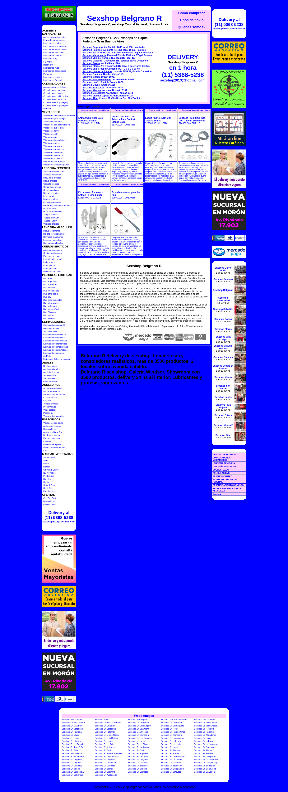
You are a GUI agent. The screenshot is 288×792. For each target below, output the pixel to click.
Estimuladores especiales (55, 341)
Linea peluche (50, 268)
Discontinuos (49, 501)
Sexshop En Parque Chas (173, 732)
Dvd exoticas (49, 287)
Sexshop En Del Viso (138, 756)
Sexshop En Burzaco (138, 766)
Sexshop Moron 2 (223, 425)
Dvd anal (47, 278)
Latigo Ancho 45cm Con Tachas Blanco (158, 119)
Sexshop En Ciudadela (171, 759)
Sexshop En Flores (203, 750)
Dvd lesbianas (50, 306)
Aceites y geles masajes (54, 37)
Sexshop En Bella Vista (73, 772)
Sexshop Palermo (92, 50)
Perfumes (47, 74)
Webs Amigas (144, 715)
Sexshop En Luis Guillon (106, 738)
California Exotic (50, 470)
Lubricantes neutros (52, 55)
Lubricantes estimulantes (55, 49)
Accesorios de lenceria (54, 171)
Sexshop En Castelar (138, 762)
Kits (45, 450)
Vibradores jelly (50, 134)
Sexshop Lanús (91, 82)
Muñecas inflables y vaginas (56, 359)
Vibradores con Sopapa (54, 161)
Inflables (47, 441)
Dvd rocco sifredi (51, 309)
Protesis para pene (52, 444)
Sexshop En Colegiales (205, 756)
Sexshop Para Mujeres (223, 406)
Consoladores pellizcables (55, 96)
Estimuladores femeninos (55, 344)
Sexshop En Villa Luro (72, 726)
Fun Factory (49, 491)
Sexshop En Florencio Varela (108, 753)
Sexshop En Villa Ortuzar (206, 722)
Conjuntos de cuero (52, 253)
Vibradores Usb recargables (56, 165)
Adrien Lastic (49, 457)
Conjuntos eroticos (52, 187)
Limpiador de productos (54, 40)
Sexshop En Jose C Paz (73, 747)
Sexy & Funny (49, 485)
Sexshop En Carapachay (205, 762)
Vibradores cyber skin (53, 128)
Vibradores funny (51, 131)
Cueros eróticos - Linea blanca (95, 110)
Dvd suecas (48, 315)
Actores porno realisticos (54, 87)
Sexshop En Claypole (138, 759)
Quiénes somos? (191, 27)
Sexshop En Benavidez (205, 769)
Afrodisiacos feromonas (54, 394)
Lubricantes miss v (52, 68)
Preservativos (49, 407)
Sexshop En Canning (71, 766)
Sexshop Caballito (92, 60)
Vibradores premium (52, 146)
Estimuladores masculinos (55, 347)
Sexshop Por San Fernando (174, 719)
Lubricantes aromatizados (55, 46)
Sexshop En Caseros (171, 762)
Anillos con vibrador (52, 121)
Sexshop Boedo (91, 63)
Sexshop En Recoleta (204, 729)
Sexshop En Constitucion (172, 756)
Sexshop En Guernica (204, 747)
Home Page (83, 106)
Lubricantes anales (52, 43)
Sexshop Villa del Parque (96, 58)
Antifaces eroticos (51, 391)
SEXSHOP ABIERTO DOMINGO (228, 485)
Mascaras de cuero (52, 271)
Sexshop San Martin (93, 87)
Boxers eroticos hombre (54, 234)
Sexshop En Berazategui (172, 769)
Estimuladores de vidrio (54, 337)
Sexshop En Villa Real (138, 722)
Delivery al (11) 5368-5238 (58, 515)
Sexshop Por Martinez (204, 719)
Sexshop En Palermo (204, 732)
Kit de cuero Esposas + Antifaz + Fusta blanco (90, 193)
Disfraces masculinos (53, 237)
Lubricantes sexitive (52, 77)
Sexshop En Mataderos (205, 735)
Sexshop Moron (91, 77)
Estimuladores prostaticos (55, 350)
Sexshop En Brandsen (171, 766)
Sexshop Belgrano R (124, 18)
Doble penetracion (51, 435)
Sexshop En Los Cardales (140, 738)
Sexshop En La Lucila (171, 744)
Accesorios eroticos (52, 388)
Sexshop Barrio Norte (94, 52)
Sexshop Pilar (90, 98)
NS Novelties (49, 473)
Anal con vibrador (51, 369)
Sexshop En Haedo (170, 747)
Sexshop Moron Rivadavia (96, 79)
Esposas (47, 400)
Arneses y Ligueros (52, 175)
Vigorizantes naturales (53, 416)
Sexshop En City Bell (71, 762)
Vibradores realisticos (53, 152)
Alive (45, 460)
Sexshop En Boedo (71, 769)
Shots (46, 482)
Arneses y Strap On (52, 432)
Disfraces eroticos (51, 193)
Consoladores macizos (54, 90)
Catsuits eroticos (51, 184)
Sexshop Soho (102, 719)
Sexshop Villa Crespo (94, 68)
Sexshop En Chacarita (105, 762)
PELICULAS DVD (221, 473)
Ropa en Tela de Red (53, 211)
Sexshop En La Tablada (73, 744)
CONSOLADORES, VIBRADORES (222, 459)
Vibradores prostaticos (53, 149)
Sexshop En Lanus (103, 741)
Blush (46, 463)
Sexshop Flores (91, 66)
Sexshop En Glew (70, 750)
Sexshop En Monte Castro (107, 735)
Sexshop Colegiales (93, 93)
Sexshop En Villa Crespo (205, 726)
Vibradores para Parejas (54, 118)
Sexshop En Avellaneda (106, 775)
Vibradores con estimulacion (56, 125)
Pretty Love (48, 476)
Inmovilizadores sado (53, 259)
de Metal (47, 356)
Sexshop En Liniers (203, 738)
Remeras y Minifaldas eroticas (57, 205)
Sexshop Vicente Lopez (95, 95)
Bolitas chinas (49, 429)
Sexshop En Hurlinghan (139, 747)
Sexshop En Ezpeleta (138, 753)
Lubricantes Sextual (52, 80)
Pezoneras (48, 413)
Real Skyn (48, 65)
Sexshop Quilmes (92, 74)
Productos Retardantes (54, 447)
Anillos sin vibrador (52, 426)
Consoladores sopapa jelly (55, 102)
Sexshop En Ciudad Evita (206, 759)
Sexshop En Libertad (71, 741)
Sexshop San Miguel (137, 719)
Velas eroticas (49, 410)
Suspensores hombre (53, 243)
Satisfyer (47, 479)
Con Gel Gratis (50, 498)
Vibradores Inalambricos (54, 140)
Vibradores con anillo (53, 423)
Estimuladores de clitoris (54, 334)
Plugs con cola (50, 381)
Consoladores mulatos (53, 93)
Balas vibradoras (51, 328)
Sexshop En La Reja (104, 744)
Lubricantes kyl (50, 58)
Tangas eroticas (50, 214)
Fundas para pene (51, 438)
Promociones (49, 504)
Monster (47, 108)
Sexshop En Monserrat (138, 735)
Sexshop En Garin (136, 750)
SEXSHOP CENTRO (222, 476)
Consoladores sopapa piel (55, 105)
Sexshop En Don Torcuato (107, 756)
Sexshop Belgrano (92, 47)
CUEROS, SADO (221, 470)
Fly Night (47, 62)
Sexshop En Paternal (104, 732)
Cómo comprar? (191, 13)
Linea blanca (49, 265)
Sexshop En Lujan (70, 738)
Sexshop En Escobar (204, 753)
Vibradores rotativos (52, 158)
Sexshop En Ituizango (105, 747)
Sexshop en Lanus (136, 741)
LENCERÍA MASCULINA (225, 466)
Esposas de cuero (51, 256)
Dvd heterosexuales (52, 300)
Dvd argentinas (50, 281)
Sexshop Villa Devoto (72, 753)
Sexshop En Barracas (138, 772)
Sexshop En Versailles (72, 729)
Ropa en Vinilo (50, 208)
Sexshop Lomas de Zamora (97, 71)
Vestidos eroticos (51, 224)
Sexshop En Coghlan (71, 759)
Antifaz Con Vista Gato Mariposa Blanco (90, 119)
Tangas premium (51, 218)
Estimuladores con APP (54, 325)
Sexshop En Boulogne (204, 766)
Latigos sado (49, 262)
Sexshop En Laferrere (171, 741)
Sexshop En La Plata (138, 744)
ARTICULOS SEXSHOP (224, 454)
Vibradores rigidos (51, 143)
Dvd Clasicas (49, 312)
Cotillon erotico (50, 397)
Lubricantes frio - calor (53, 52)
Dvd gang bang (50, 294)
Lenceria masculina (52, 240)
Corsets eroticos (50, 190)
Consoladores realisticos (54, 99)
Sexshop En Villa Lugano (139, 726)
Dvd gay (47, 297)
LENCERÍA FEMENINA (224, 463)
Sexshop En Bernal (104, 769)
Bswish (46, 467)
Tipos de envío (191, 20)
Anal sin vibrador (51, 372)
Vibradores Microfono (53, 155)
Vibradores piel (50, 137)
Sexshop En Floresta (170, 750)
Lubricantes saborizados (54, 71)
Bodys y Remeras (51, 231)
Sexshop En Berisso (137, 769)
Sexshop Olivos (91, 85)
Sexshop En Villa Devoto (172, 726)
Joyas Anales (49, 375)
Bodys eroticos (50, 181)
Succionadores (50, 331)
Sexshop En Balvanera (205, 772)
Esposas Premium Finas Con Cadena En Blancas (192, 119)
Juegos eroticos (50, 404)
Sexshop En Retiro (170, 729)
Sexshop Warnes (91, 90)
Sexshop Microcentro (94, 55)
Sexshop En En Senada (73, 756)
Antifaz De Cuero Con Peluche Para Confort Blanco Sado (123, 119)
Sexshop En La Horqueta (206, 744)
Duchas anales (50, 366)
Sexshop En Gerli (103, 750)
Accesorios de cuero (53, 250)
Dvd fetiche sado (51, 291)
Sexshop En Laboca (203, 741)
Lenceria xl (48, 196)
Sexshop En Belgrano (105, 772)
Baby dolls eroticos (52, 178)
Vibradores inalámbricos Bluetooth (59, 115)
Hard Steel (48, 488)
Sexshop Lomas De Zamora (108, 722)
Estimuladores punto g (53, 353)
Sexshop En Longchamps (173, 738)
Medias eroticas (50, 199)
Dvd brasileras (50, 284)
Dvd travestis (49, 318)
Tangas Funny (50, 221)
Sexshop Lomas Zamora (73, 722)
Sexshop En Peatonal (72, 732)
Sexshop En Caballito (105, 766)
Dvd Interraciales (51, 303)
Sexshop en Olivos (70, 735)
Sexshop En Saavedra (138, 729)
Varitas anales (50, 378)
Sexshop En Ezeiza (170, 753)
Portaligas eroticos (52, 202)
